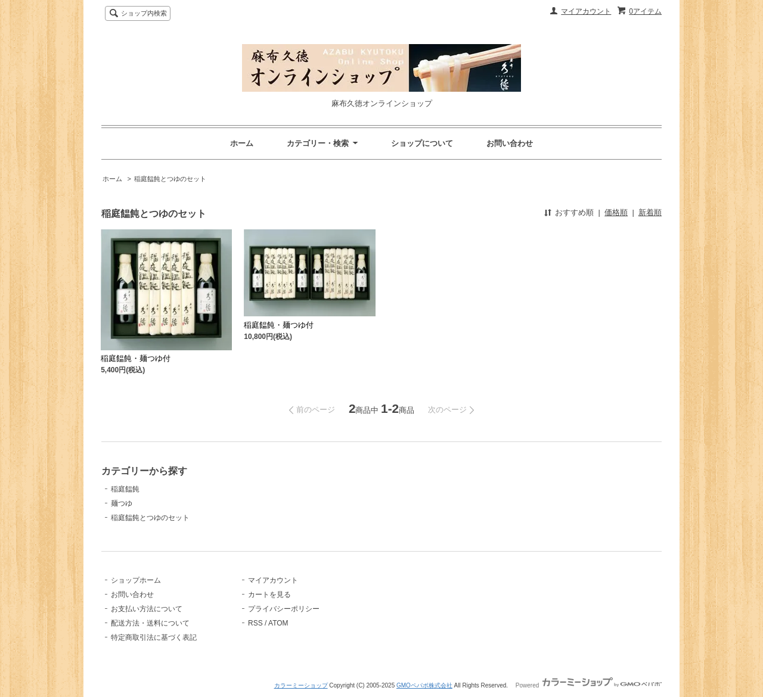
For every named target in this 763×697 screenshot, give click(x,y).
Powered (589, 685)
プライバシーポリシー (284, 609)
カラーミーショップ (301, 685)
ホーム (241, 143)
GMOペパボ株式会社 (424, 685)
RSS (255, 623)
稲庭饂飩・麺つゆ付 (135, 358)
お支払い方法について (146, 609)
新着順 (650, 212)
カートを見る (269, 594)
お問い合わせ (509, 143)
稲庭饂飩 (125, 489)
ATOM (278, 623)
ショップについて (422, 143)
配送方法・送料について (150, 623)
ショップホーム (136, 580)
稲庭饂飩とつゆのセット (170, 178)
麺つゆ (121, 503)
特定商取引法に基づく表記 (154, 637)
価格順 (616, 212)
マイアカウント (586, 11)
